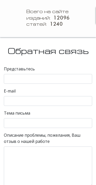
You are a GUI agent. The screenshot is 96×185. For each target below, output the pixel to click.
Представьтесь (19, 69)
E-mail (10, 91)
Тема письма (17, 113)
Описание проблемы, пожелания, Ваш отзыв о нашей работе (42, 138)
